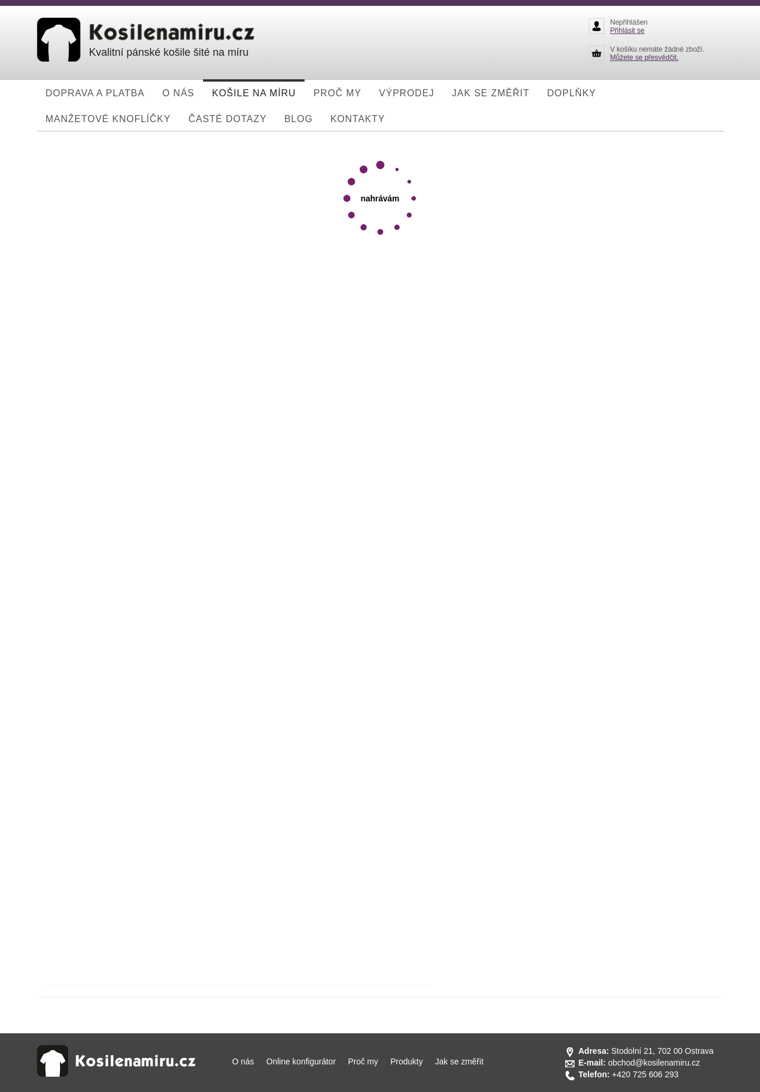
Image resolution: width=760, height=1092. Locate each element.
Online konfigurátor (301, 1061)
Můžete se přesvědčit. (644, 57)
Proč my (363, 1061)
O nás (243, 1061)
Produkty (406, 1061)
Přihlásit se (627, 30)
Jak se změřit (459, 1061)
